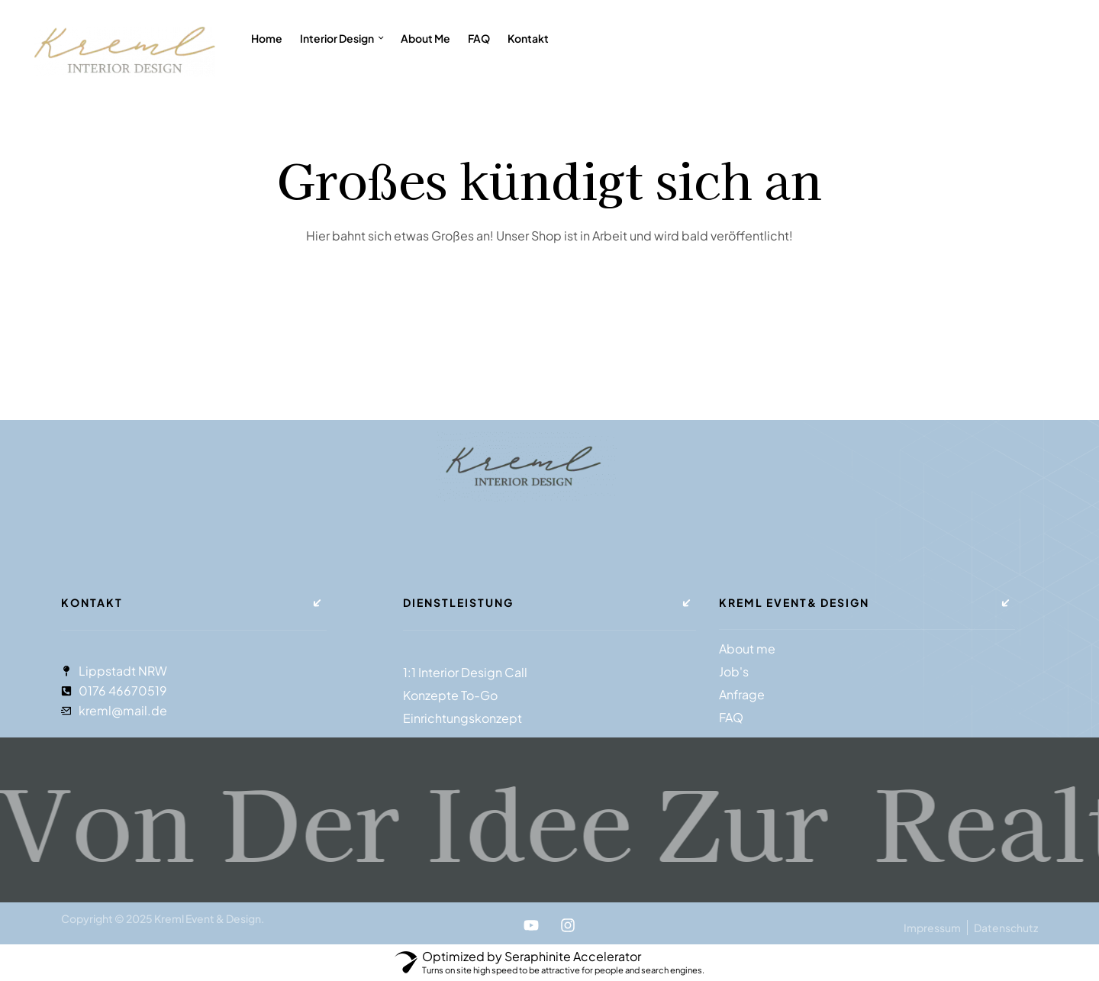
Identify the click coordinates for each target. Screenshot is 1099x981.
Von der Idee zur (435, 819)
